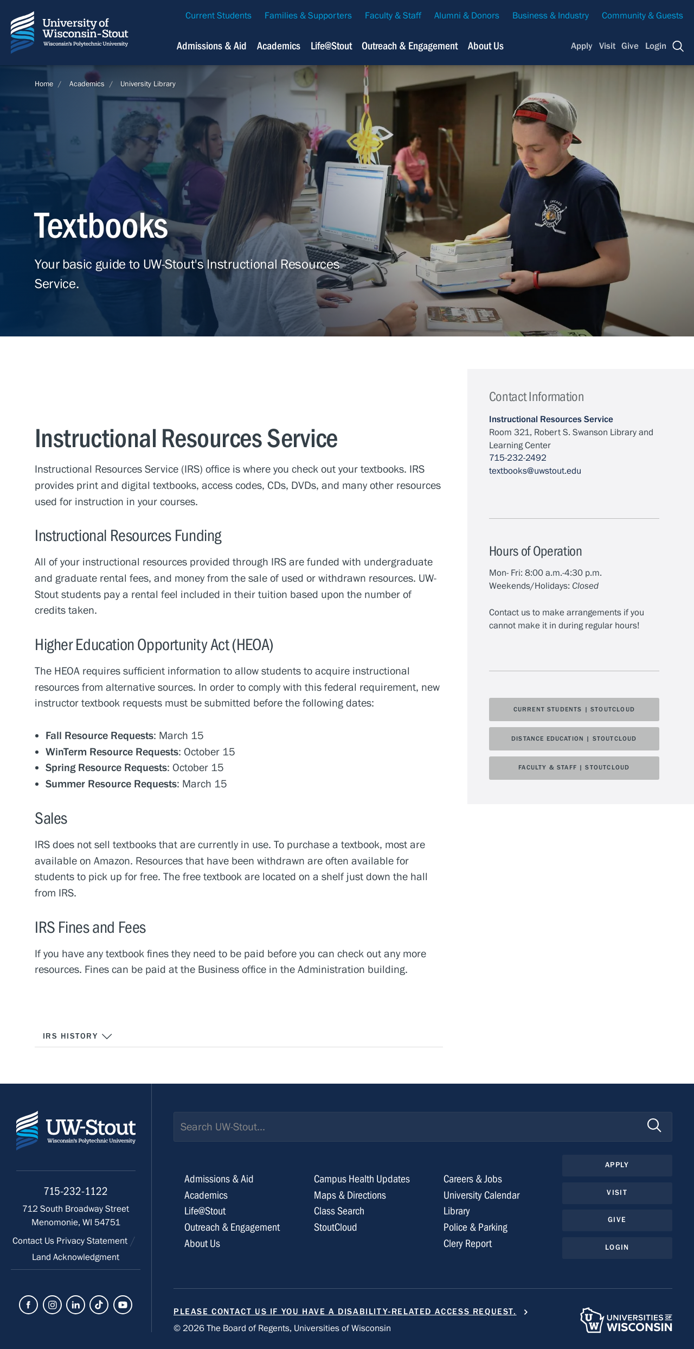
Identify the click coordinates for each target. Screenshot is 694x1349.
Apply (582, 46)
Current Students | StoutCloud (574, 709)
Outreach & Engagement (232, 1227)
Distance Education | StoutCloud (574, 738)
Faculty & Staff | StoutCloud (573, 767)
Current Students (218, 15)
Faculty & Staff (393, 15)
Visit (607, 46)
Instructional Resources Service (551, 419)
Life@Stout (205, 1211)
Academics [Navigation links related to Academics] (278, 46)
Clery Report (468, 1243)
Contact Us (34, 1241)
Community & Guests (642, 15)
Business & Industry (550, 15)
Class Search (339, 1211)
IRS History (78, 1036)
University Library (148, 84)
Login (655, 46)
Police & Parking (475, 1227)
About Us (486, 46)
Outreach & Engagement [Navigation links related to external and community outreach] (410, 46)
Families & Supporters (308, 15)
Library (457, 1211)
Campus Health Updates (362, 1179)
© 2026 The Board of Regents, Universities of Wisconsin (282, 1328)
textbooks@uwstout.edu (535, 471)
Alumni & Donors (466, 15)
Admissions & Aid (219, 1179)
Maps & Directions (350, 1195)
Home (44, 84)
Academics (87, 84)
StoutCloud (335, 1227)
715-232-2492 (518, 458)
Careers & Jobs (473, 1179)
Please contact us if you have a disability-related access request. (345, 1311)
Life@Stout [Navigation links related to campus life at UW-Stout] (331, 46)
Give (630, 46)
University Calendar (481, 1195)
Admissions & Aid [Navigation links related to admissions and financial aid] (212, 46)
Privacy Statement (93, 1241)
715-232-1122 (75, 1191)
